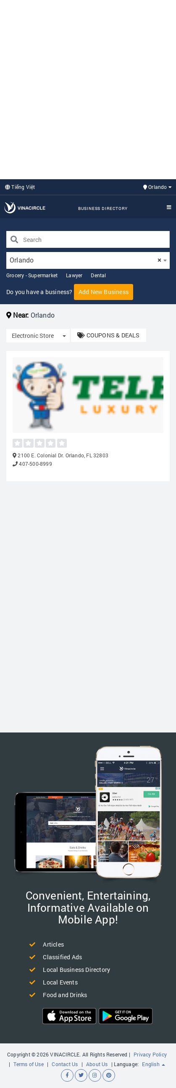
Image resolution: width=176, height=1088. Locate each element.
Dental (98, 275)
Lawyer (74, 275)
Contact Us (65, 1064)
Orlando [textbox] (85, 260)
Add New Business (104, 292)
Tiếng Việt (20, 186)
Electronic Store (33, 336)
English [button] (153, 1064)
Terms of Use (28, 1064)
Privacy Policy (150, 1054)
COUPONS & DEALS (108, 335)
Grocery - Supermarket (32, 275)
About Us (97, 1064)
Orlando (157, 186)
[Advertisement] (88, 88)
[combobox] (88, 260)
